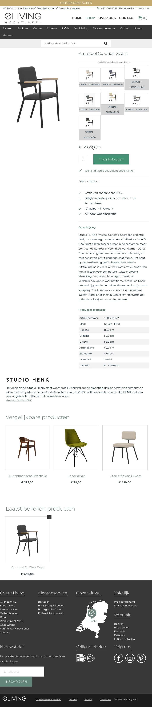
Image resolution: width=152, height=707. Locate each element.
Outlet (124, 28)
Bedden (23, 28)
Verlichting (81, 28)
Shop (90, 18)
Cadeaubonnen (9, 613)
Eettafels (119, 635)
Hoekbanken (121, 627)
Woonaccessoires (104, 28)
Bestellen (43, 601)
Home (77, 18)
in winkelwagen (111, 159)
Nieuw (138, 28)
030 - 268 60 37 (109, 8)
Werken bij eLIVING (11, 620)
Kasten (37, 28)
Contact (127, 18)
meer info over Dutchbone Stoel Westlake (27, 451)
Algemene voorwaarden (48, 699)
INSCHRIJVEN (16, 682)
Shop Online (7, 605)
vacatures (144, 8)
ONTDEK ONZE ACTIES (76, 3)
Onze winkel (7, 624)
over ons (107, 18)
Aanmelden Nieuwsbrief (14, 628)
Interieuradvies (9, 609)
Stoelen (52, 28)
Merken (7, 35)
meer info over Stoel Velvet (76, 451)
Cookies (73, 699)
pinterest (141, 658)
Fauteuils (119, 631)
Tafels (65, 28)
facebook (118, 658)
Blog (3, 617)
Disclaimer (105, 699)
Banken (7, 28)
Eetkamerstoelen (124, 639)
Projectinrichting (124, 601)
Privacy (88, 699)
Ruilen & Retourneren (51, 613)
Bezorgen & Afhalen (50, 609)
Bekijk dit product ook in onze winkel (106, 170)
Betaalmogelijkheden (51, 605)
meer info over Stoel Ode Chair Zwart (125, 451)
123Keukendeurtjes (125, 605)
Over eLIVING (8, 601)
